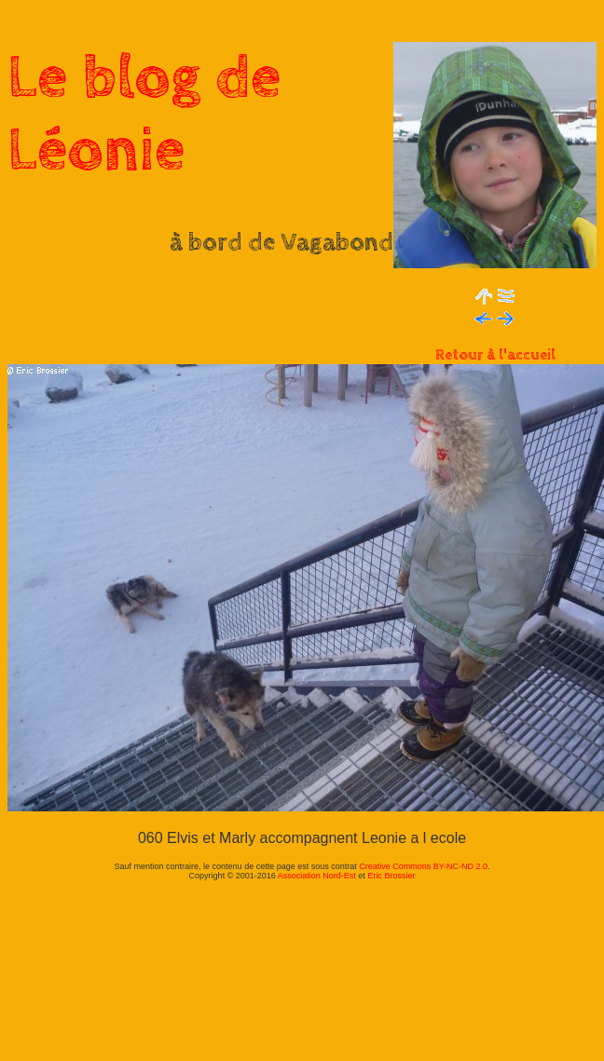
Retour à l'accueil (495, 355)
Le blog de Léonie (144, 114)
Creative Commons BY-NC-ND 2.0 (423, 866)
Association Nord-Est (317, 875)
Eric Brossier (391, 875)
